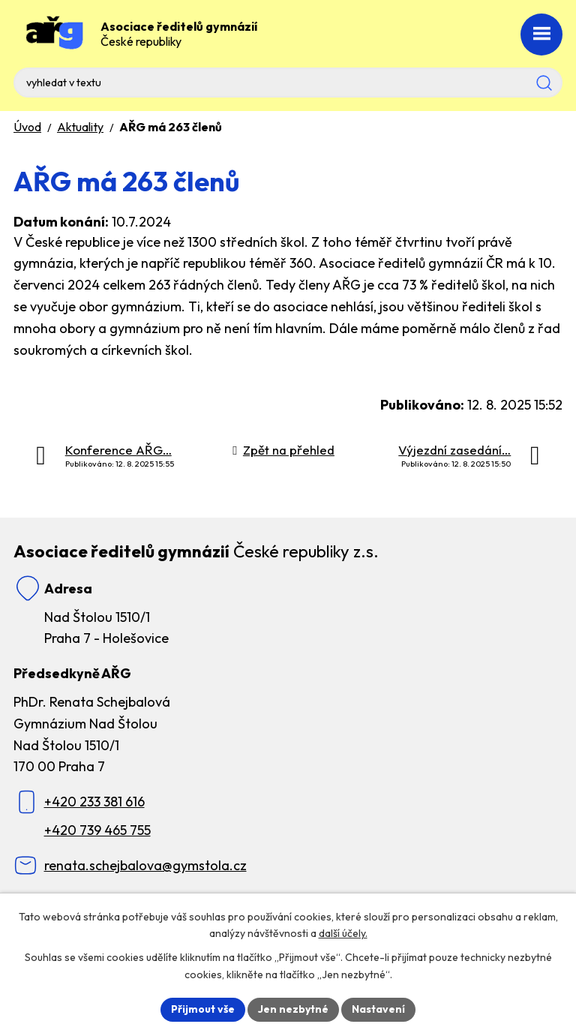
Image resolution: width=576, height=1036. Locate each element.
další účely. (343, 934)
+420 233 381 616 (94, 801)
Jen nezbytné (293, 1009)
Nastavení (378, 1009)
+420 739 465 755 (97, 830)
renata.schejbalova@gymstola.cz (145, 865)
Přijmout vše (203, 1009)
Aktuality (80, 126)
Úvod (27, 126)
